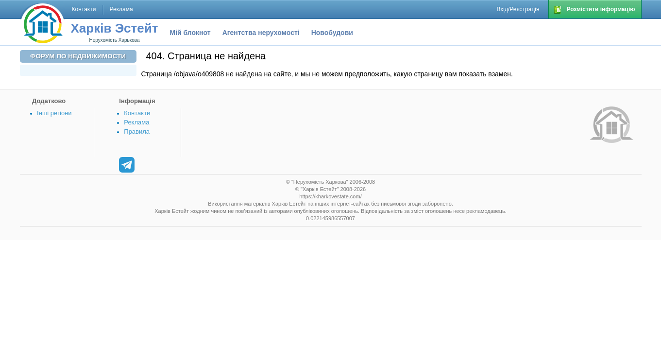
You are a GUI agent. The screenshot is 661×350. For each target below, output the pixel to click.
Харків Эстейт (114, 28)
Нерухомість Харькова (114, 40)
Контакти (137, 113)
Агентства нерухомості (261, 32)
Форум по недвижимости (78, 56)
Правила (137, 131)
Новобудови (332, 32)
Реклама (136, 122)
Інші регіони (54, 113)
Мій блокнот (190, 32)
